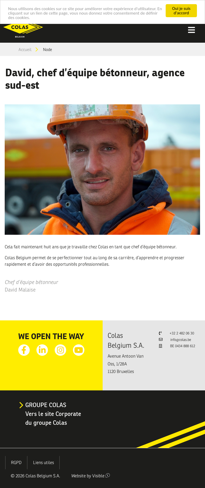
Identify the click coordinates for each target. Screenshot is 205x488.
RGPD (16, 462)
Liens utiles (43, 462)
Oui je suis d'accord (181, 11)
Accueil (25, 49)
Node (47, 49)
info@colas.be (180, 340)
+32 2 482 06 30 (182, 333)
